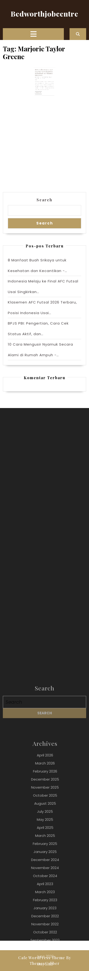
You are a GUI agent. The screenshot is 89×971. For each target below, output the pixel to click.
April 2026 (45, 953)
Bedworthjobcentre (44, 13)
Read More (40, 90)
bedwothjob (45, 78)
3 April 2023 (40, 78)
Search (44, 199)
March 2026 (45, 961)
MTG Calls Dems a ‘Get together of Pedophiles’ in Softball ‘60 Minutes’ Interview (44, 75)
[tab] (33, 34)
